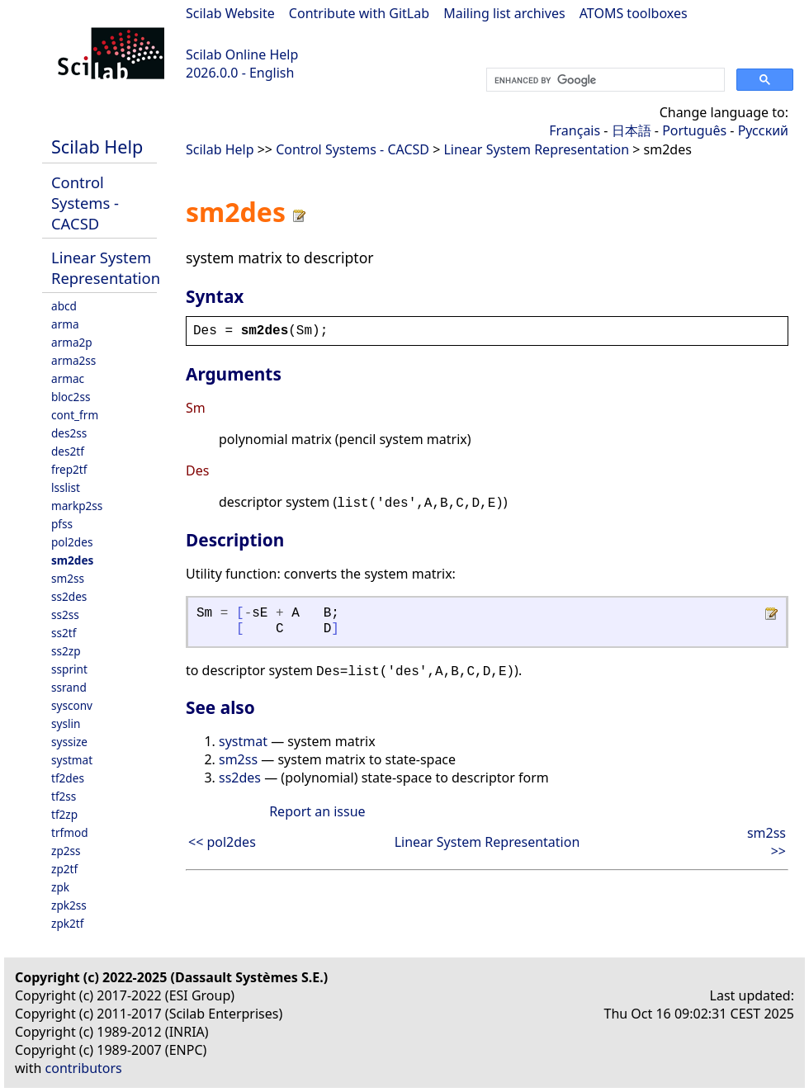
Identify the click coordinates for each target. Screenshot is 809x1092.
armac (67, 378)
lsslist (65, 487)
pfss (62, 524)
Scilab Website (230, 13)
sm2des (72, 560)
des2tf (67, 451)
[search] (603, 80)
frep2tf (69, 469)
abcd (64, 306)
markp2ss (76, 505)
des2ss (69, 433)
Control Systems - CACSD (85, 203)
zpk (60, 887)
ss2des (69, 596)
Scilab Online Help (242, 54)
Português (694, 130)
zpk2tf (67, 923)
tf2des (67, 778)
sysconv (71, 705)
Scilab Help (97, 146)
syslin (65, 723)
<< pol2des (222, 842)
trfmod (69, 832)
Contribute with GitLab (359, 13)
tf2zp (64, 814)
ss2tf (63, 633)
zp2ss (66, 850)
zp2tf (64, 869)
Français (574, 130)
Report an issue (317, 811)
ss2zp (66, 651)
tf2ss (63, 796)
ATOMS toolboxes (634, 13)
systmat (71, 760)
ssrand (69, 687)
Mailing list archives (504, 13)
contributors (83, 1068)
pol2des (71, 542)
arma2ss (73, 360)
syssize (69, 741)
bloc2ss (70, 396)
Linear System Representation (105, 267)
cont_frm (74, 415)
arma (65, 324)
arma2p (71, 342)
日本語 (631, 130)
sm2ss (67, 578)
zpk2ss (69, 905)
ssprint (69, 669)
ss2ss (65, 614)
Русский (763, 130)
